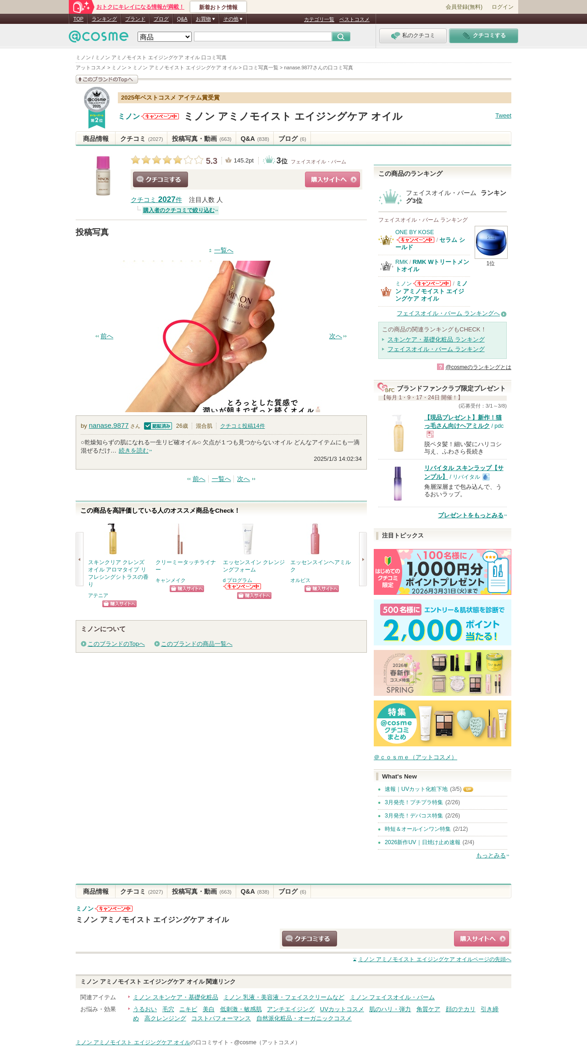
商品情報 (96, 138)
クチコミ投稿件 (242, 426)
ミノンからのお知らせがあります (160, 116)
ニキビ (188, 1009)
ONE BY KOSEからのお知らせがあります (415, 240)
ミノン (129, 116)
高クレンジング (165, 1018)
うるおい (145, 1009)
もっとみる (491, 855)
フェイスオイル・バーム (318, 161)
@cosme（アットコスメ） (267, 1042)
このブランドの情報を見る (107, 79)
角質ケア (428, 1009)
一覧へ (223, 250)
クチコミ (141, 138)
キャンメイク (170, 580)
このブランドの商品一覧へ (197, 643)
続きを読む (134, 450)
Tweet (503, 115)
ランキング (104, 19)
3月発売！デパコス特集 (414, 815)
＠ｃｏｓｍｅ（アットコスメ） (415, 757)
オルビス (300, 580)
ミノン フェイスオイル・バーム (392, 997)
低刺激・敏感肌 (241, 1009)
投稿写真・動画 (201, 138)
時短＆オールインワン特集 (418, 829)
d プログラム (237, 580)
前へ (106, 336)
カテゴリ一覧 (319, 19)
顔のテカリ (461, 1009)
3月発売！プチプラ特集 (414, 802)
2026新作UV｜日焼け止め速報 (422, 842)
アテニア (98, 595)
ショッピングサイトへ (332, 179)
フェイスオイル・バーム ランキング (436, 349)
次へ (335, 336)
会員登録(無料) (464, 7)
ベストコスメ (354, 19)
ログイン (503, 7)
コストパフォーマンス (221, 1018)
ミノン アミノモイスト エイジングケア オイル (293, 116)
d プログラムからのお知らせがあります (242, 586)
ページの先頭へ (434, 959)
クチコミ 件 (156, 199)
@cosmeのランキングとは (478, 367)
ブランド (135, 19)
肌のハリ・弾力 (390, 1009)
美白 (209, 1009)
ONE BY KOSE (414, 232)
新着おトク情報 (218, 7)
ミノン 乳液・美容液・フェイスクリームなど (283, 997)
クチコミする (160, 179)
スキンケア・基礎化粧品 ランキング (436, 339)
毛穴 (168, 1009)
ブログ (161, 19)
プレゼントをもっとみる (471, 515)
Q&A (182, 19)
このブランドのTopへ (116, 643)
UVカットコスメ (342, 1009)
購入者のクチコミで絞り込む (179, 210)
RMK (401, 262)
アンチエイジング (291, 1009)
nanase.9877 (109, 425)
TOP (78, 19)
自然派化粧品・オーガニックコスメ (304, 1018)
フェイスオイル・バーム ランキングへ (448, 313)
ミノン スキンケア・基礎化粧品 (175, 997)
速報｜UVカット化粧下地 (416, 789)
